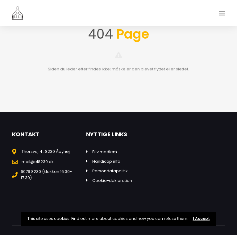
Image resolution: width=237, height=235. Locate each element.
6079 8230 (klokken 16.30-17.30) (46, 175)
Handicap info (106, 161)
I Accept (201, 218)
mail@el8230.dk (38, 162)
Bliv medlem (104, 152)
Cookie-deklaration (112, 180)
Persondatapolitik (110, 171)
